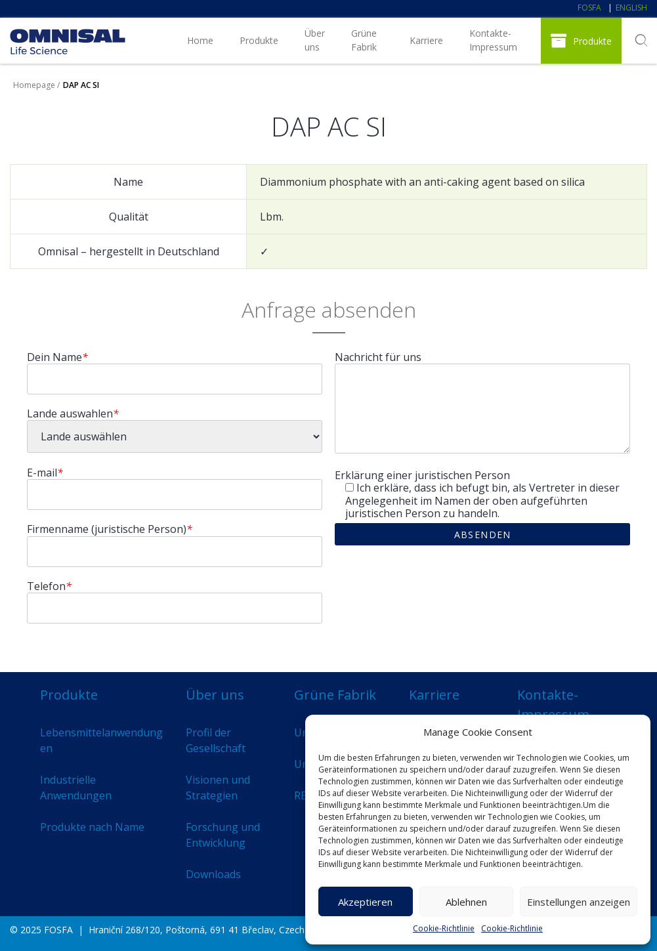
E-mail (45, 473)
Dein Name (57, 357)
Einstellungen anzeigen (578, 901)
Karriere (426, 40)
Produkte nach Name (92, 827)
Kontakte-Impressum (493, 40)
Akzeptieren (365, 901)
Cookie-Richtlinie (444, 928)
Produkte (259, 40)
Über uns (315, 40)
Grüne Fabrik (364, 40)
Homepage (34, 85)
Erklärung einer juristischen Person (422, 475)
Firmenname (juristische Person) (109, 529)
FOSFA (589, 7)
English (631, 7)
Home (200, 40)
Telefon (49, 586)
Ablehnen (466, 901)
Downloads (213, 874)
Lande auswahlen (73, 414)
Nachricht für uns (378, 357)
